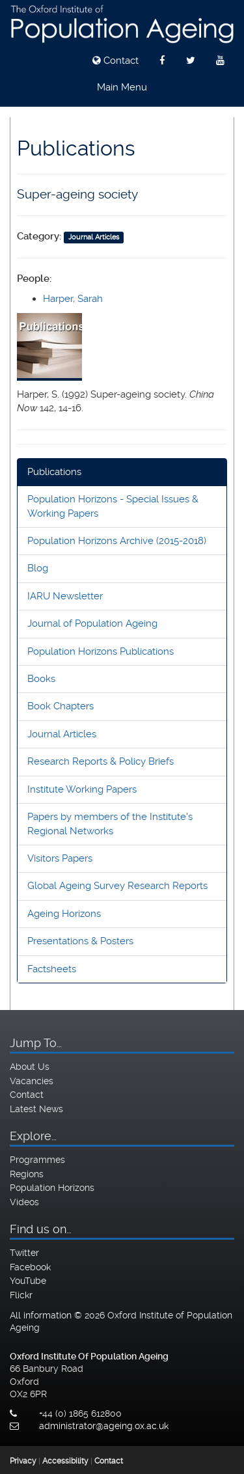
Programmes (37, 1159)
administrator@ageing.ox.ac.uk (104, 1426)
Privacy (23, 1461)
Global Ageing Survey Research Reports (117, 886)
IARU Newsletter (65, 596)
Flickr (21, 1295)
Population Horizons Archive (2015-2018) (116, 541)
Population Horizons (52, 1187)
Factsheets (51, 969)
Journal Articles (61, 734)
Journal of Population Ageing (92, 623)
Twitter (24, 1253)
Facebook (30, 1267)
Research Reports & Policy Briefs (100, 761)
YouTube (28, 1281)
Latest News (36, 1109)
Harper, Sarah (73, 299)
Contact (115, 60)
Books (41, 679)
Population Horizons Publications (100, 651)
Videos (24, 1202)
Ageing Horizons (64, 914)
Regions (27, 1174)
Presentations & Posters (80, 941)
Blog (37, 568)
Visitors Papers (59, 858)
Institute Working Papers (82, 789)
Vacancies (31, 1081)
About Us (29, 1066)
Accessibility (65, 1461)
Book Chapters (60, 706)
